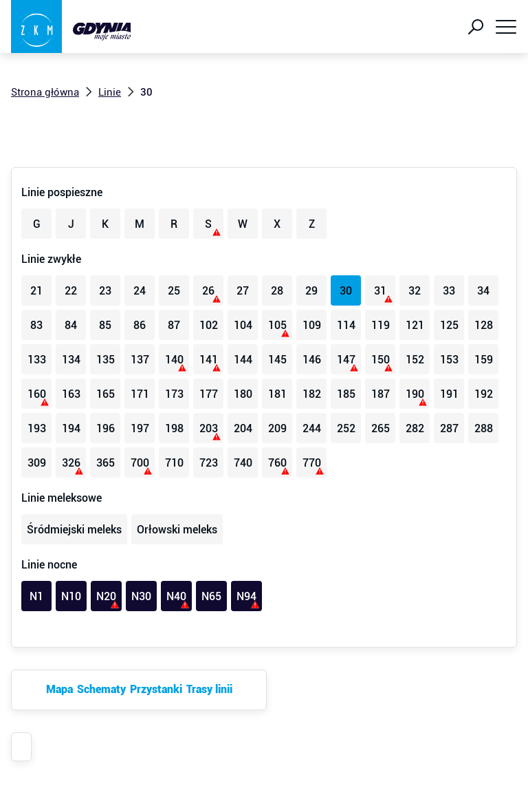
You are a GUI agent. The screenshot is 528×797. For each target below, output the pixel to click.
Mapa (59, 689)
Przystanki (156, 689)
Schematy (101, 689)
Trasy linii (209, 689)
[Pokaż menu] (506, 27)
